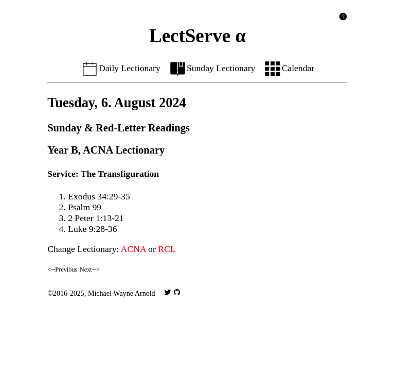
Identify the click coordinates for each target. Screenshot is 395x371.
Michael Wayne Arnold (121, 293)
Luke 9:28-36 (92, 229)
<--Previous (62, 269)
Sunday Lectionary (212, 68)
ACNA (133, 249)
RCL (166, 249)
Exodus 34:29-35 (99, 196)
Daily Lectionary (120, 68)
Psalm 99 (84, 207)
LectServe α (197, 35)
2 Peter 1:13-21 (95, 218)
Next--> (90, 269)
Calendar (288, 68)
